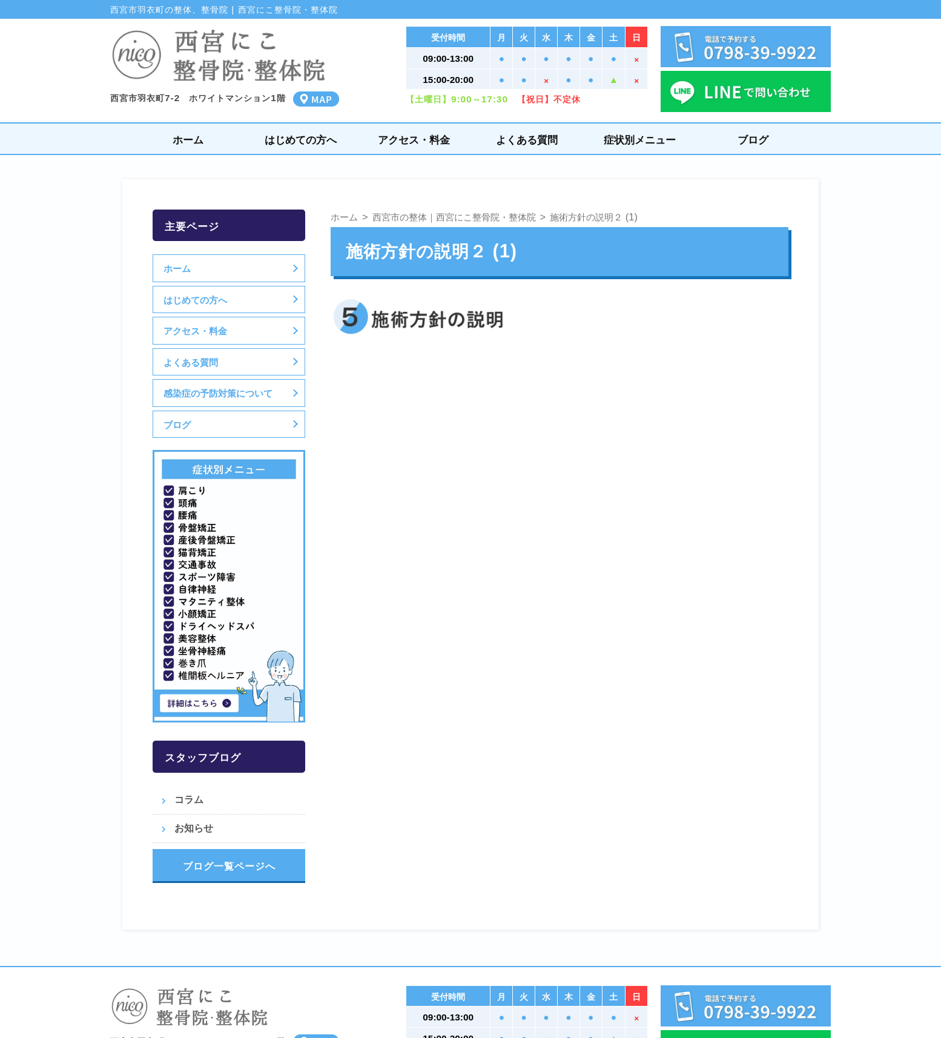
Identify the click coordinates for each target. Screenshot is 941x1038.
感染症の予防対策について (219, 393)
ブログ (753, 139)
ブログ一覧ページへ (229, 866)
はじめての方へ (301, 139)
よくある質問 (527, 139)
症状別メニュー (640, 139)
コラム (188, 799)
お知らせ (193, 828)
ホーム (188, 139)
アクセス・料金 (414, 139)
